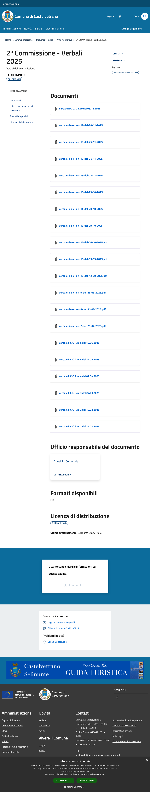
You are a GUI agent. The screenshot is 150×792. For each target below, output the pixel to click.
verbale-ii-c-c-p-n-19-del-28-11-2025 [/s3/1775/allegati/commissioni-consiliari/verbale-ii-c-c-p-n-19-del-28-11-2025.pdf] (81, 125)
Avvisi (42, 731)
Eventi (42, 750)
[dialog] (75, 774)
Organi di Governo (11, 720)
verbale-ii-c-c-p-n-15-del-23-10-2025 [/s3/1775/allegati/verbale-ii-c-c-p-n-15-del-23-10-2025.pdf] (81, 192)
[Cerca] (144, 16)
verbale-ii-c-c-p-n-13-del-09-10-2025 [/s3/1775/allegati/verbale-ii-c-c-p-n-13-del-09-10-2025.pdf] (81, 226)
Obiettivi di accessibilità (124, 725)
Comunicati (44, 725)
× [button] (147, 760)
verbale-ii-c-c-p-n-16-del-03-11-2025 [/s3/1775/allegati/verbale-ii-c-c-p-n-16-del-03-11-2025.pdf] (81, 175)
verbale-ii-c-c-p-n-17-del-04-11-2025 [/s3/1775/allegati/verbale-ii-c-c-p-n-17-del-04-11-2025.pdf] (81, 159)
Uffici (4, 731)
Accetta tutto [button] (63, 780)
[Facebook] (119, 16)
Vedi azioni (119, 60)
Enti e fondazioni (10, 736)
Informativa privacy (122, 731)
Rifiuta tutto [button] (87, 780)
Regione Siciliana (10, 4)
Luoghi (42, 745)
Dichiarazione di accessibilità (126, 741)
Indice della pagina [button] (18, 91)
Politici (5, 741)
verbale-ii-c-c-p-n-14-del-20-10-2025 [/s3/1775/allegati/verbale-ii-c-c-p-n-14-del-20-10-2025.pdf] (81, 209)
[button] (75, 787)
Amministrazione (24, 40)
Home (8, 40)
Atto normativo (64, 40)
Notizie (42, 720)
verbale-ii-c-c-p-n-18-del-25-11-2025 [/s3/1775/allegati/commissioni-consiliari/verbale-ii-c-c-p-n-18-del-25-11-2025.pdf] (81, 142)
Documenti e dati (44, 40)
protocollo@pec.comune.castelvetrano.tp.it (98, 755)
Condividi (119, 54)
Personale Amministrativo (15, 746)
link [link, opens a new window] (103, 774)
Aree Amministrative (12, 725)
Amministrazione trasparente (127, 720)
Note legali (117, 736)
